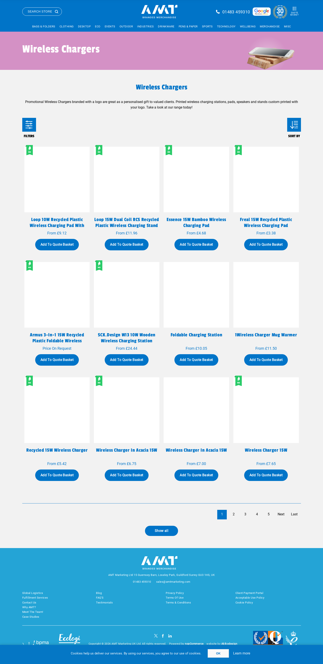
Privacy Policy (175, 593)
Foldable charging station (196, 335)
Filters (29, 125)
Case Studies (30, 616)
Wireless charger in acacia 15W (126, 450)
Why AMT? (29, 607)
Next (281, 514)
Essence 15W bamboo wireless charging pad (196, 222)
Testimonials (104, 602)
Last (294, 514)
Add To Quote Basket (57, 244)
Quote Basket (294, 13)
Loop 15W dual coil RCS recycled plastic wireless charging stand (126, 222)
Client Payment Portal (249, 593)
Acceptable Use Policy (250, 597)
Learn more (241, 653)
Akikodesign (229, 643)
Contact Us (29, 602)
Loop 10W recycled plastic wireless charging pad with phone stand (57, 225)
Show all (161, 531)
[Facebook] (163, 636)
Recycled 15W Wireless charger (57, 450)
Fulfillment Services (35, 597)
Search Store (40, 11)
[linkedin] (170, 636)
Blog (99, 593)
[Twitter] (156, 636)
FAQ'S (100, 597)
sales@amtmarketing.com (173, 581)
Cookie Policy (244, 602)
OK (218, 653)
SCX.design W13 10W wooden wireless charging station (126, 338)
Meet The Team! (32, 611)
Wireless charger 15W (266, 450)
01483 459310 (236, 11)
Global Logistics (32, 593)
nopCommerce (194, 643)
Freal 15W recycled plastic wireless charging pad (266, 222)
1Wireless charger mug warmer (266, 335)
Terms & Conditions (178, 602)
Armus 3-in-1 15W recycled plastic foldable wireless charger (57, 341)
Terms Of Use (175, 597)
